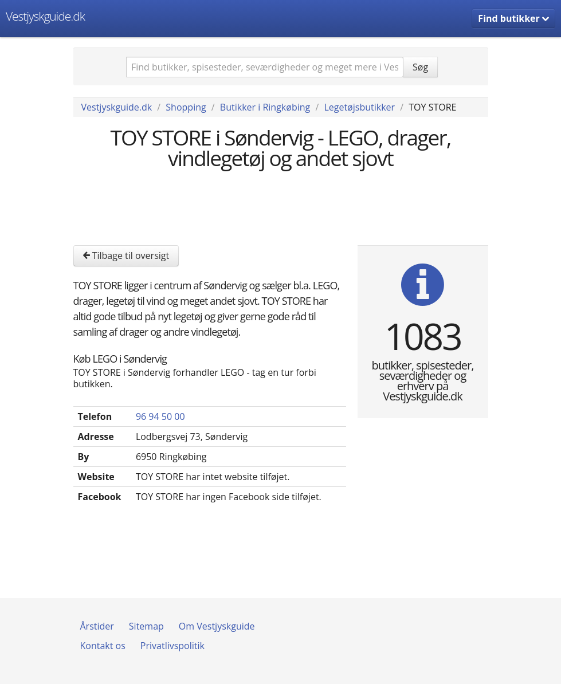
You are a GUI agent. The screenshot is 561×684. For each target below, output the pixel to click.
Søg (420, 67)
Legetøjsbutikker (359, 107)
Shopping (186, 107)
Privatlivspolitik (172, 645)
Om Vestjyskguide (217, 626)
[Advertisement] (282, 205)
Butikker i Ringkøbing (265, 107)
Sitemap (146, 626)
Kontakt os (102, 645)
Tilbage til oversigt (126, 255)
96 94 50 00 (160, 416)
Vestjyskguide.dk (45, 16)
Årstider (97, 626)
